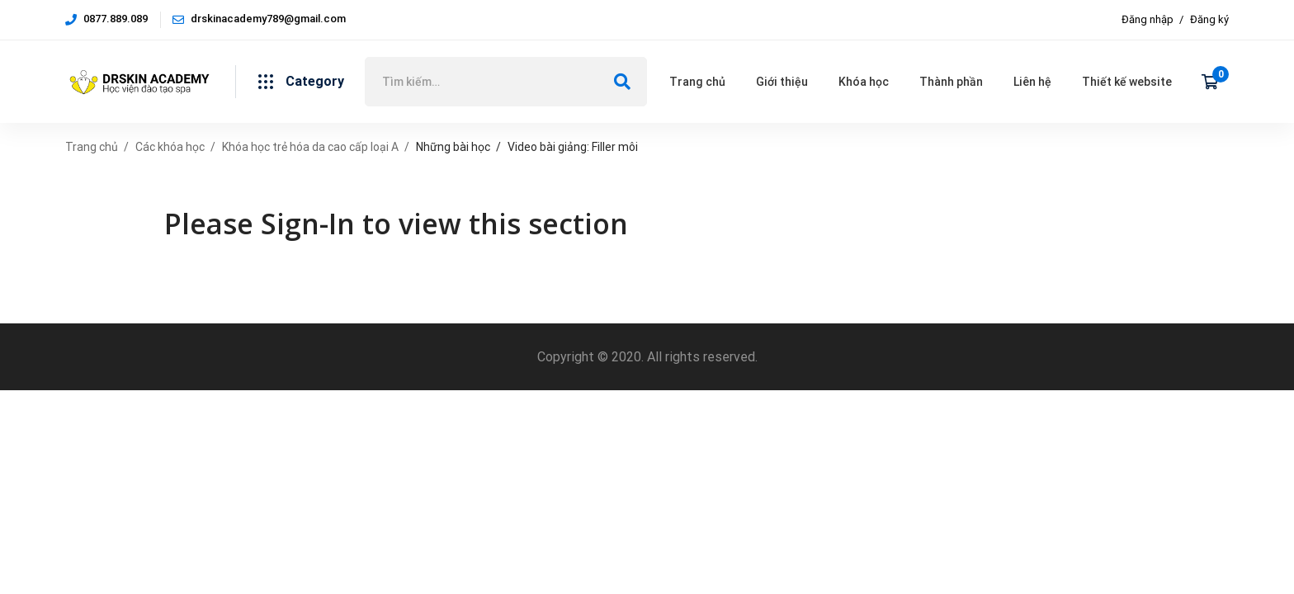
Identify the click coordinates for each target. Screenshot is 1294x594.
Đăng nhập (1148, 19)
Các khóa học (170, 146)
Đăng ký (1209, 19)
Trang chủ (91, 146)
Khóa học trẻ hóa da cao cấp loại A (310, 146)
